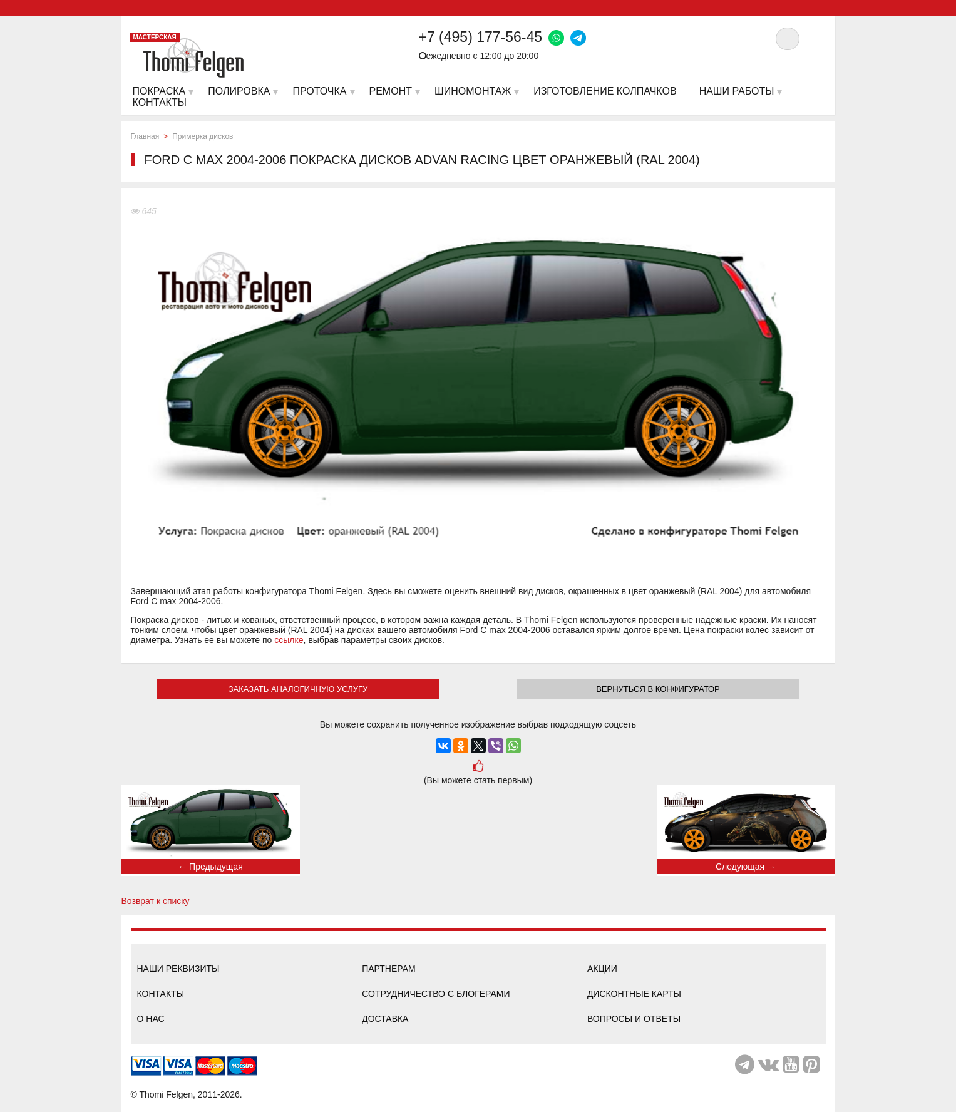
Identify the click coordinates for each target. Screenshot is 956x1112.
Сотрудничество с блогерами (436, 994)
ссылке (288, 640)
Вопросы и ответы (634, 1019)
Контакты (161, 994)
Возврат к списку (155, 901)
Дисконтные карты (634, 994)
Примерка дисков (202, 136)
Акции (602, 969)
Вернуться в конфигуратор (658, 689)
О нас (151, 1019)
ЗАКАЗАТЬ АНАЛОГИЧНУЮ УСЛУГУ (298, 689)
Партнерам (389, 969)
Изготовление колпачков (604, 91)
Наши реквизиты (178, 969)
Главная (145, 136)
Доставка (385, 1019)
